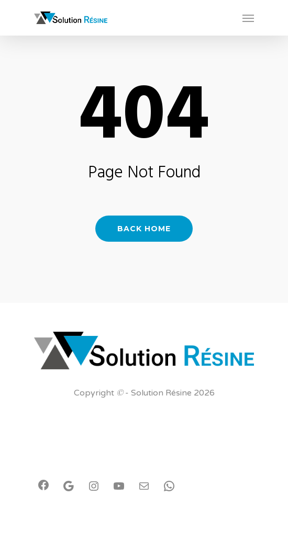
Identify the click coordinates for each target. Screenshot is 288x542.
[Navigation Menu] (248, 18)
